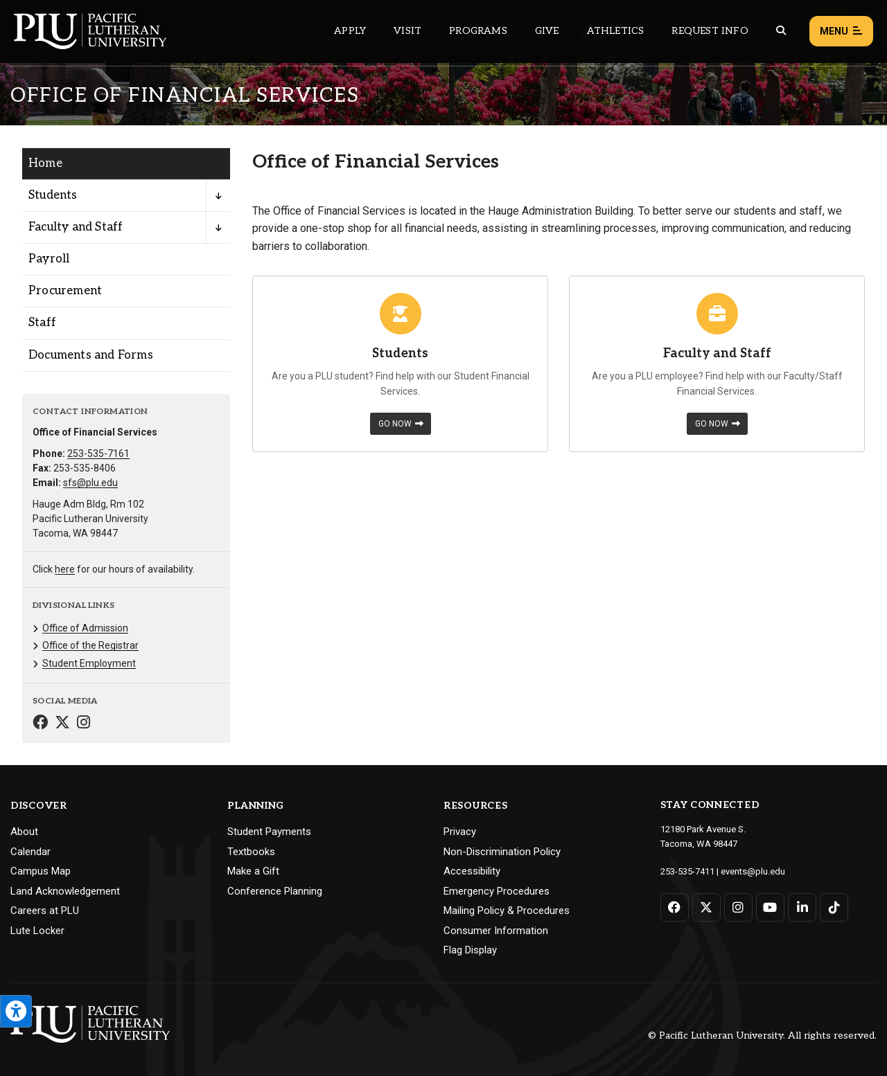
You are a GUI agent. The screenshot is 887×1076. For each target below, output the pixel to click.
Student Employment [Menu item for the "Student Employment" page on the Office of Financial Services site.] (89, 663)
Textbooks (251, 851)
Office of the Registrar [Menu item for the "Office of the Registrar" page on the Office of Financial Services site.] (90, 645)
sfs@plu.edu (90, 482)
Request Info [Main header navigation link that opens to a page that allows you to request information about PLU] (709, 31)
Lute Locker (37, 930)
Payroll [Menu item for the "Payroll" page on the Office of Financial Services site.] (48, 259)
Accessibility (472, 871)
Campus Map (40, 871)
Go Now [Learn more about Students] (400, 424)
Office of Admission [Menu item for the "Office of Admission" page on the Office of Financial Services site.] (85, 628)
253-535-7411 (687, 871)
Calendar (30, 851)
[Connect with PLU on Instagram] (738, 907)
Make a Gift (253, 871)
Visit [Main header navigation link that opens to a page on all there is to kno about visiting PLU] (407, 31)
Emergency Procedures (497, 891)
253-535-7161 (98, 453)
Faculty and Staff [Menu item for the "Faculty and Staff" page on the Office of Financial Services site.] (75, 227)
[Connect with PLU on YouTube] (770, 907)
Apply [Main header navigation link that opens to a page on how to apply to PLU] (350, 31)
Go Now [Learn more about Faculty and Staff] (717, 424)
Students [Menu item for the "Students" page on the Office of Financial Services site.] (53, 195)
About (24, 831)
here (65, 569)
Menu (841, 31)
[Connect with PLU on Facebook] (674, 907)
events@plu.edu (753, 871)
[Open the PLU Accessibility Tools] (16, 1011)
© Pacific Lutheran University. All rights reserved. (762, 1035)
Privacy (460, 831)
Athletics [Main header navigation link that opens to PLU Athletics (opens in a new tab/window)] (615, 31)
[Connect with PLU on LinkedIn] (802, 907)
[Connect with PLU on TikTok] (834, 907)
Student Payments (269, 831)
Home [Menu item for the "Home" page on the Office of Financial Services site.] (45, 163)
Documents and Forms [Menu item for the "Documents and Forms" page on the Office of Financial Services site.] (90, 355)
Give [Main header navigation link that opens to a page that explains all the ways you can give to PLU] (547, 31)
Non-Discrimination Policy (502, 851)
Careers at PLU (44, 910)
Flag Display (470, 950)
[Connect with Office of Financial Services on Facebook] (40, 723)
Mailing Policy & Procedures (507, 910)
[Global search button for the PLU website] (781, 31)
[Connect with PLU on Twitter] (706, 907)
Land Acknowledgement (65, 891)
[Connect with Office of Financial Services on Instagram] (83, 723)
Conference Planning (274, 891)
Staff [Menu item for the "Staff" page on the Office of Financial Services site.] (42, 323)
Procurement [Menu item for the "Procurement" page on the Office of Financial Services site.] (65, 291)
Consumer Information (496, 930)
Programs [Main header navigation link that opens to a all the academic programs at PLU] (478, 31)
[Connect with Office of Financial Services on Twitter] (62, 723)
